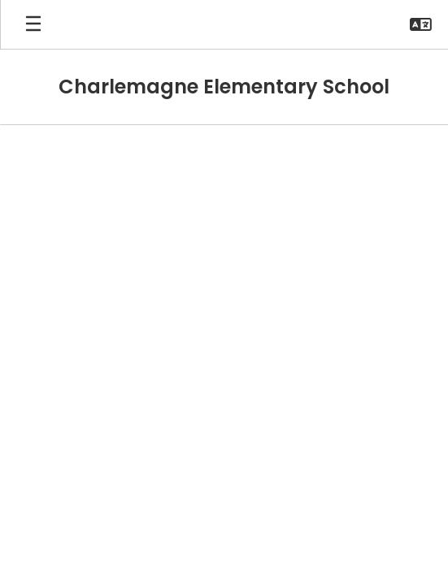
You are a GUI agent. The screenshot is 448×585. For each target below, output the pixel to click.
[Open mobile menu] (33, 24)
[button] (421, 24)
